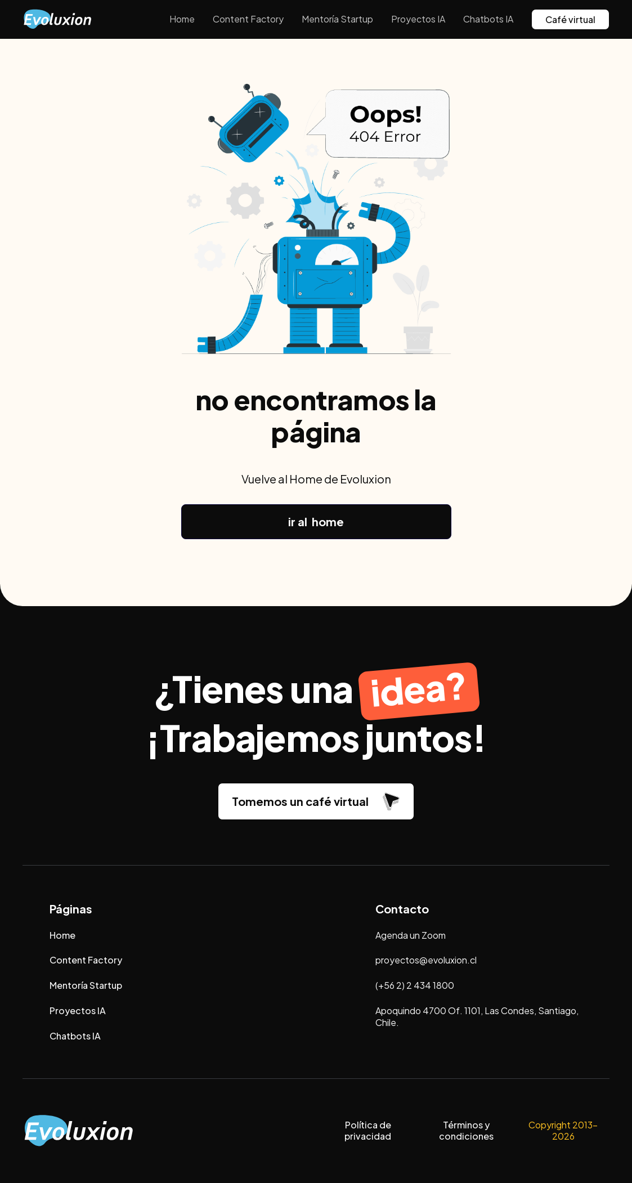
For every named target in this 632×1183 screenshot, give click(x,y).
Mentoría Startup (337, 19)
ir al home (316, 521)
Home (182, 19)
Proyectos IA (418, 19)
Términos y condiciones (466, 1130)
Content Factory (248, 19)
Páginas (71, 909)
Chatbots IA (488, 19)
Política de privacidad (367, 1130)
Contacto (402, 909)
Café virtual (570, 19)
